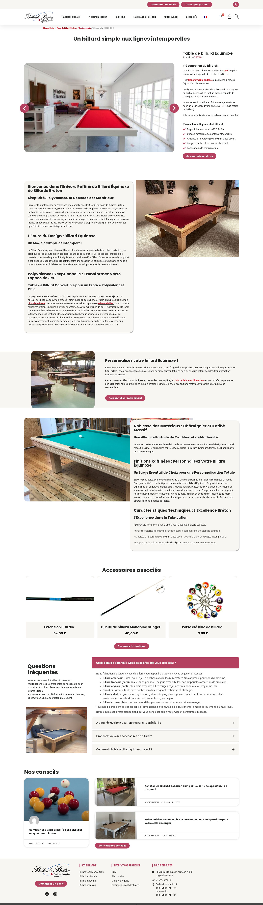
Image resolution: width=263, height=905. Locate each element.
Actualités (191, 17)
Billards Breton (49, 28)
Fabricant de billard (145, 17)
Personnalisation (99, 17)
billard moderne (36, 303)
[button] (24, 108)
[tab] (165, 662)
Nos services (171, 17)
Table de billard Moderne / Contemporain (74, 28)
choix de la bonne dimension (189, 380)
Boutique (121, 17)
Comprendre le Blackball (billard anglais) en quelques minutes (55, 831)
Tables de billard (72, 17)
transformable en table (200, 80)
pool (226, 70)
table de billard (106, 303)
